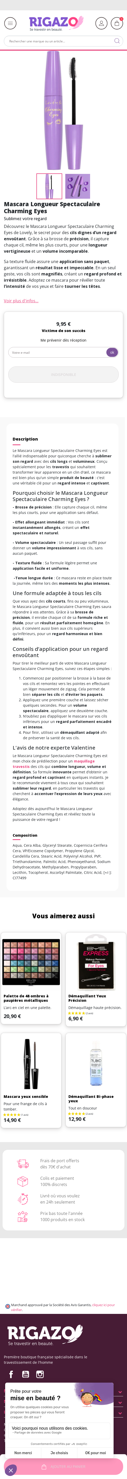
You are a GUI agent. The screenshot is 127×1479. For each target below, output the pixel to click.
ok (112, 352)
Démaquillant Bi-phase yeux (91, 1098)
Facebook (11, 1374)
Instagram (40, 1374)
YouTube (25, 1374)
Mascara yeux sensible (26, 1096)
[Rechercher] (63, 41)
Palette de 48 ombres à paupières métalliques (26, 998)
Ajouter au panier (64, 1466)
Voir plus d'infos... (21, 301)
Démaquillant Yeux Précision (87, 998)
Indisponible (63, 374)
